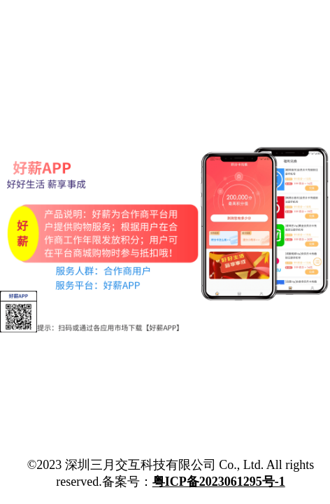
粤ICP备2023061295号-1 (218, 482)
